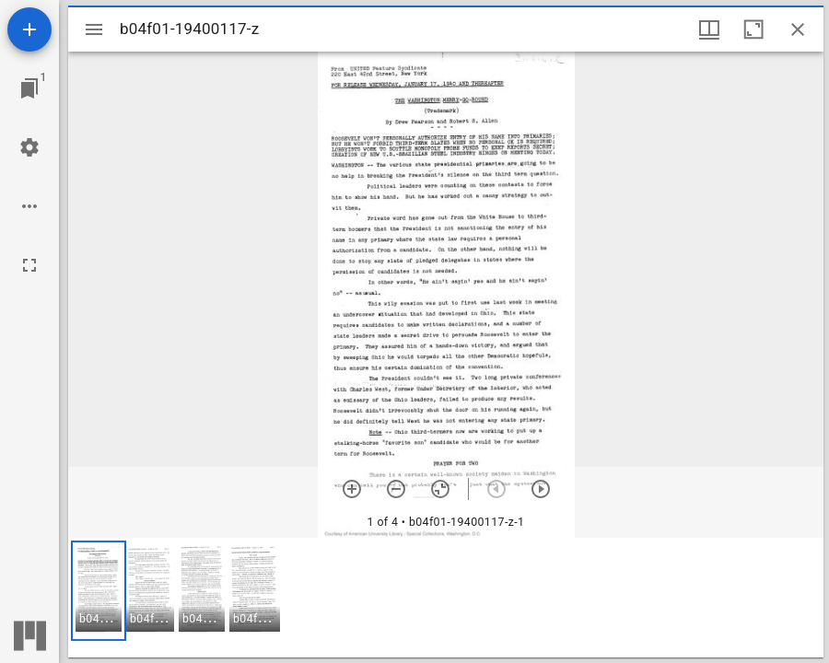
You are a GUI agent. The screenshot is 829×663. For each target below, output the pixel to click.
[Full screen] (29, 265)
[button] (99, 590)
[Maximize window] (753, 29)
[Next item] (541, 489)
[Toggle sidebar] (94, 29)
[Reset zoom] (440, 489)
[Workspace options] (29, 206)
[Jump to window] (29, 88)
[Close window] (798, 29)
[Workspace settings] (29, 147)
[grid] (445, 597)
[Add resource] (29, 29)
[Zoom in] (352, 489)
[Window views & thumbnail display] (709, 29)
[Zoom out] (396, 489)
